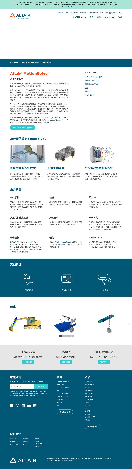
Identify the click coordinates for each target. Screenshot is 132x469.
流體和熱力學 (89, 393)
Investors (26, 441)
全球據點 (13, 441)
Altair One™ (90, 95)
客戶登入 (104, 362)
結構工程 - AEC (90, 417)
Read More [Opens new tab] (68, 6)
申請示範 (28, 362)
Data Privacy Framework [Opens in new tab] (69, 458)
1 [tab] (60, 336)
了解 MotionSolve (92, 80)
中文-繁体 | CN (110, 13)
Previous (3, 325)
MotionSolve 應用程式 (93, 77)
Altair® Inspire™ (56, 120)
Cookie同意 (108, 458)
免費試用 (61, 13)
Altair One (109, 17)
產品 (91, 17)
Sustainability (15, 444)
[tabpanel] (25, 324)
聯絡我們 (83, 13)
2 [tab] (63, 336)
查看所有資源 (64, 412)
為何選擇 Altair (79, 17)
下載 (58, 390)
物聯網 (87, 402)
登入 (101, 13)
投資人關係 (74, 13)
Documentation (62, 393)
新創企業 (59, 402)
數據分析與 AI (89, 385)
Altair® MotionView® (30, 63)
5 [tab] (72, 336)
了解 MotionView (92, 84)
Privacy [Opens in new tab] (58, 458)
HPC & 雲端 (89, 396)
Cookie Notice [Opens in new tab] (82, 458)
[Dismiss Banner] (121, 4)
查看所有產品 (92, 426)
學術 (58, 405)
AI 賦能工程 (88, 382)
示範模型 (88, 91)
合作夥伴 (25, 439)
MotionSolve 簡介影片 (23, 127)
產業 (99, 17)
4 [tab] (69, 336)
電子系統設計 (89, 390)
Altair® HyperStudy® (63, 242)
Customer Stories (63, 382)
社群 (86, 88)
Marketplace (93, 13)
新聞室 (37, 439)
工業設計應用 (89, 399)
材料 (86, 408)
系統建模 (87, 420)
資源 (120, 17)
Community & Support (65, 396)
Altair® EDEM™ (22, 249)
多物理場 (87, 411)
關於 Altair (13, 439)
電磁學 (87, 387)
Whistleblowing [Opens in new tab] (98, 458)
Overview (14, 63)
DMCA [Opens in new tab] (90, 458)
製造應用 (87, 405)
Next (129, 325)
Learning (60, 399)
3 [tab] (66, 336)
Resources (47, 63)
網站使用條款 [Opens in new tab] (51, 458)
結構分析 (87, 414)
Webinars (60, 385)
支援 (67, 13)
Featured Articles (63, 387)
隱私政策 (35, 395)
